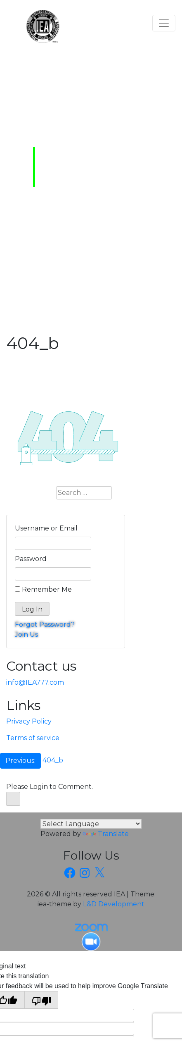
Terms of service (32, 738)
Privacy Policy (29, 721)
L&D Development (113, 904)
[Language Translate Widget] (91, 824)
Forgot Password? (45, 624)
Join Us (26, 634)
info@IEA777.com (35, 682)
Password (31, 559)
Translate (106, 834)
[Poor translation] (41, 1000)
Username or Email (46, 528)
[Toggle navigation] (163, 23)
